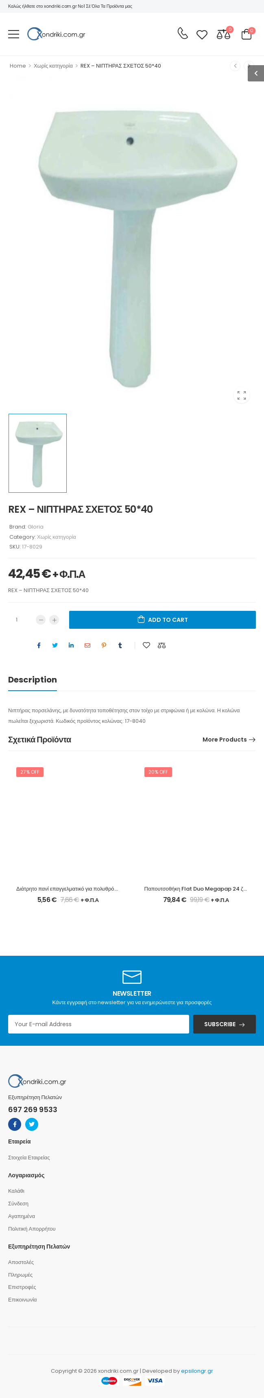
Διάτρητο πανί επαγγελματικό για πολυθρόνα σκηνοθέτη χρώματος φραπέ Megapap (115, 889)
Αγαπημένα (21, 1216)
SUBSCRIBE (220, 1024)
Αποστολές (21, 1262)
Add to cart (168, 620)
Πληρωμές (20, 1275)
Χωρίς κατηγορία (53, 66)
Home (18, 66)
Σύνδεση (18, 1203)
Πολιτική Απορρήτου (32, 1229)
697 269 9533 (32, 1109)
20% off (158, 772)
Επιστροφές (22, 1287)
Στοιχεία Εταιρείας (29, 1157)
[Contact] (183, 33)
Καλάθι (16, 1191)
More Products (225, 740)
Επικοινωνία (22, 1300)
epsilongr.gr (197, 1371)
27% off (29, 772)
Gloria (36, 527)
